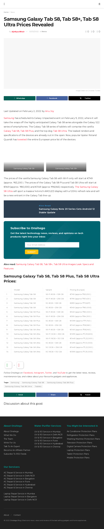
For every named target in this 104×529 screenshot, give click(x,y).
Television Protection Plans (79, 442)
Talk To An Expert (12, 446)
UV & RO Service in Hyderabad (48, 443)
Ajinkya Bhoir (18, 31)
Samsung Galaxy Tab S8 (33, 382)
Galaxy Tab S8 (11, 131)
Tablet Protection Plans (78, 454)
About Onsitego (11, 431)
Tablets (38, 386)
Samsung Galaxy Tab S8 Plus (60, 382)
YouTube (61, 373)
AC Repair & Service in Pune (17, 481)
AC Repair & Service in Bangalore (19, 478)
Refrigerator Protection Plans (80, 435)
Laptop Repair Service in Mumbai (19, 493)
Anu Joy (49, 111)
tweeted (22, 139)
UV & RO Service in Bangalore (48, 438)
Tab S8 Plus (27, 131)
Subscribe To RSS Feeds (15, 454)
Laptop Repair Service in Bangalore (20, 496)
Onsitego (13, 520)
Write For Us (10, 442)
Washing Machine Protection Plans (83, 439)
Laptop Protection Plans (78, 450)
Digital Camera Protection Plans (82, 446)
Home (6, 12)
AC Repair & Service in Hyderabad (19, 484)
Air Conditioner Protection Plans (82, 431)
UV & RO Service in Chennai (47, 446)
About (6, 515)
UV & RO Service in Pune (46, 440)
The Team (8, 439)
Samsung (9, 118)
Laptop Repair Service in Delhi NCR (20, 499)
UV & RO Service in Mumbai (47, 431)
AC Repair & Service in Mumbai (18, 472)
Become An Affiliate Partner (17, 450)
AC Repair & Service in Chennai (18, 487)
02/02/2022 (34, 31)
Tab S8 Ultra (60, 131)
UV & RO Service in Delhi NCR (48, 434)
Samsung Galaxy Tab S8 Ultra (18, 386)
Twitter (48, 373)
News (13, 12)
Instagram (39, 373)
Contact (17, 515)
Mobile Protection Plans (78, 457)
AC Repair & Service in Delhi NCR (19, 476)
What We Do (10, 435)
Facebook (28, 373)
